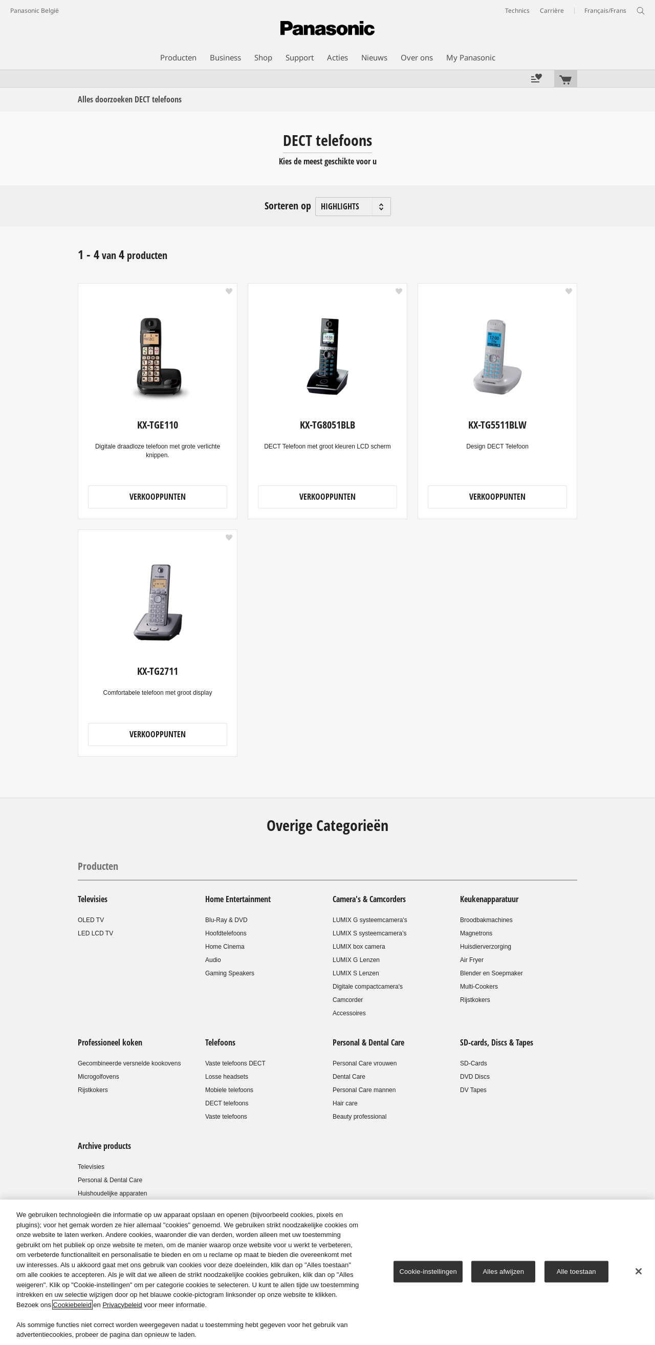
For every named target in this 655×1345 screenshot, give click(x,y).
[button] (229, 291)
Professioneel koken (110, 1042)
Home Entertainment (238, 899)
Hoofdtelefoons (226, 933)
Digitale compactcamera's (368, 986)
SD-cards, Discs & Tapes (496, 1042)
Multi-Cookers (479, 986)
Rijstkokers (475, 1000)
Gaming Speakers (229, 973)
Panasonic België (34, 10)
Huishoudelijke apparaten (112, 1193)
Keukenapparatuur (489, 899)
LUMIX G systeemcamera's (370, 920)
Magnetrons (476, 933)
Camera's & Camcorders (369, 899)
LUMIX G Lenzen (356, 960)
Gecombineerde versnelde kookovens (129, 1063)
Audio (213, 960)
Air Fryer (472, 960)
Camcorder (348, 1000)
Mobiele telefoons (229, 1090)
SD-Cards (473, 1063)
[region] (327, 1272)
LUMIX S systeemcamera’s (370, 933)
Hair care (345, 1103)
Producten (98, 866)
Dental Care (349, 1076)
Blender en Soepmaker (491, 973)
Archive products (104, 1145)
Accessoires (349, 1013)
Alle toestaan (576, 1271)
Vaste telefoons (226, 1116)
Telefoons (220, 1042)
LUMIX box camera (359, 946)
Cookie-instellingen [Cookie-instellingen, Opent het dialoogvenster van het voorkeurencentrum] (427, 1271)
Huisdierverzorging (485, 946)
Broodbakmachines (486, 920)
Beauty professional (359, 1116)
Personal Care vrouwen (365, 1063)
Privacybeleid (122, 1305)
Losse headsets (226, 1076)
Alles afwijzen (503, 1271)
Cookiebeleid (72, 1305)
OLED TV (91, 920)
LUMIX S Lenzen (356, 973)
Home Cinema (225, 946)
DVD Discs (475, 1076)
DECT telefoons (227, 1103)
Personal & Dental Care (368, 1042)
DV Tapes (473, 1090)
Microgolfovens (98, 1076)
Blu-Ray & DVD (226, 920)
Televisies (92, 899)
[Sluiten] (638, 1271)
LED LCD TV (95, 933)
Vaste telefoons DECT (235, 1063)
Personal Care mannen (364, 1090)
